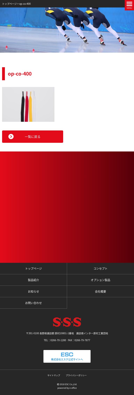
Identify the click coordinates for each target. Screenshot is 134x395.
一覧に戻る (32, 136)
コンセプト (100, 268)
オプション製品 (100, 280)
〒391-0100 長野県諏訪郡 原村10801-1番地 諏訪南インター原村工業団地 (67, 333)
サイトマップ (53, 375)
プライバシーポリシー (76, 375)
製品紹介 (33, 280)
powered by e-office (67, 387)
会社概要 (100, 291)
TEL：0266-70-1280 (55, 340)
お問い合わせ (33, 303)
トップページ (33, 268)
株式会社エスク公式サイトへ (67, 356)
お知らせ (33, 291)
